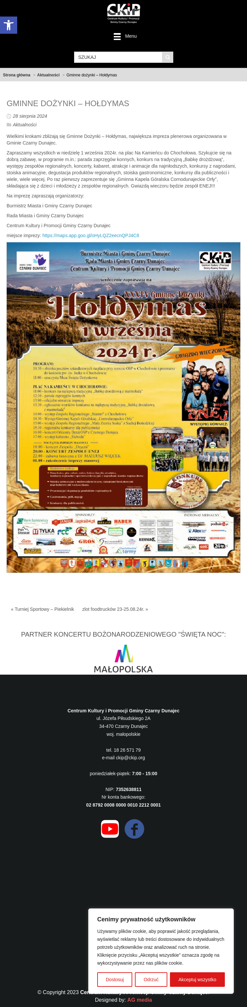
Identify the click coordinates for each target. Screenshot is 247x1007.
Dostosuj (115, 979)
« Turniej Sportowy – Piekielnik (42, 609)
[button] (8, 25)
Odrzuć (151, 979)
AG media (139, 1000)
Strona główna (16, 75)
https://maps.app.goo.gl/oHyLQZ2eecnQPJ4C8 (90, 235)
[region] (161, 951)
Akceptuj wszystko (197, 979)
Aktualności (48, 75)
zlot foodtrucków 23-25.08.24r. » (115, 609)
